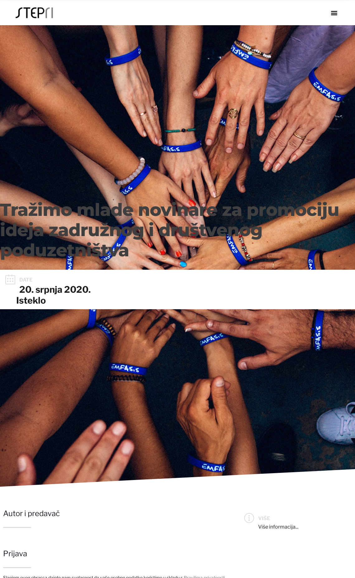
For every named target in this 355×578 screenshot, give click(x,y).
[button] (334, 13)
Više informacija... (278, 527)
